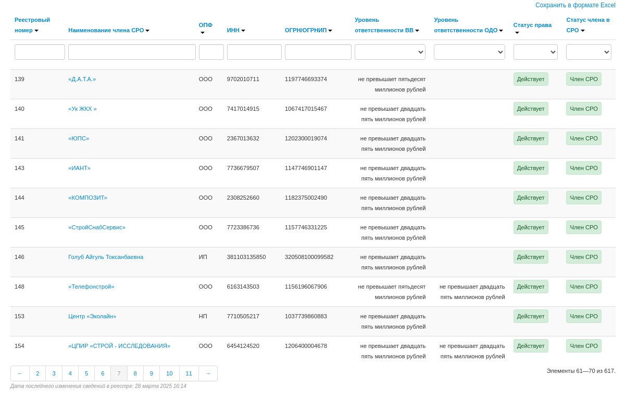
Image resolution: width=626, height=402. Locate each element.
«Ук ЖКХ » (82, 109)
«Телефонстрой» (91, 286)
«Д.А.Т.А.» (82, 79)
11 (189, 373)
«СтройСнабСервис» (97, 227)
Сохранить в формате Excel (575, 5)
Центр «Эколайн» (92, 316)
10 (169, 373)
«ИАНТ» (79, 168)
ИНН (236, 30)
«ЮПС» (78, 138)
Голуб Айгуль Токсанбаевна (105, 257)
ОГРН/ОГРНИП (308, 30)
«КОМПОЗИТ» (87, 197)
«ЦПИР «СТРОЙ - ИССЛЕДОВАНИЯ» (119, 346)
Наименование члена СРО (108, 30)
